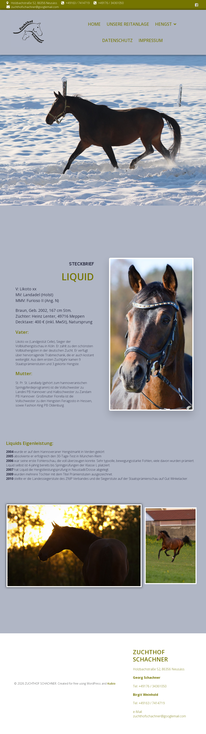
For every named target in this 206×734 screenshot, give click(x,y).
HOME (94, 24)
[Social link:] (197, 5)
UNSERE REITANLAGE (128, 24)
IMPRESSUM (151, 40)
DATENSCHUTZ (117, 40)
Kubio (111, 684)
